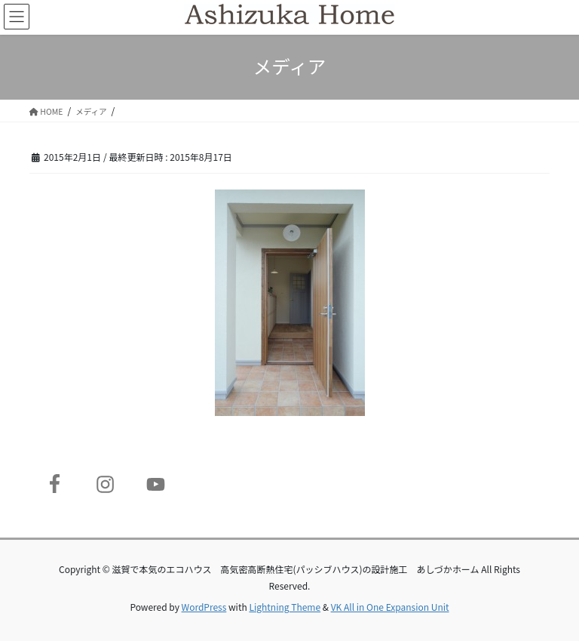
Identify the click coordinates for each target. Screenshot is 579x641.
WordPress (204, 606)
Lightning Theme (284, 606)
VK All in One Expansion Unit (390, 606)
